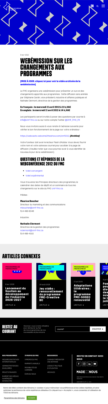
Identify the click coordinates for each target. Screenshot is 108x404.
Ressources (52, 355)
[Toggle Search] (97, 6)
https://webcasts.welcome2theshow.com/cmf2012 (44, 135)
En (92, 6)
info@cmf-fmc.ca (28, 120)
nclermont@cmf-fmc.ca (31, 230)
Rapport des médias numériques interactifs (10, 378)
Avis (90, 382)
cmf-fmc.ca (57, 188)
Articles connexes (21, 256)
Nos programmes (9, 355)
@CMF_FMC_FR (72, 120)
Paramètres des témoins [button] (14, 398)
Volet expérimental (35, 175)
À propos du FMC (32, 355)
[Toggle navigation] (103, 6)
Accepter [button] (31, 398)
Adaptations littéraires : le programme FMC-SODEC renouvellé (83, 293)
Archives (51, 372)
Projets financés (9, 372)
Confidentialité (82, 382)
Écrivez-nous (30, 374)
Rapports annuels (32, 364)
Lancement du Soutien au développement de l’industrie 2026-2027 (17, 294)
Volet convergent (34, 170)
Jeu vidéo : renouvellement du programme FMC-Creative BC (51, 294)
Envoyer (96, 329)
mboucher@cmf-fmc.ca (31, 207)
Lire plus (9, 305)
